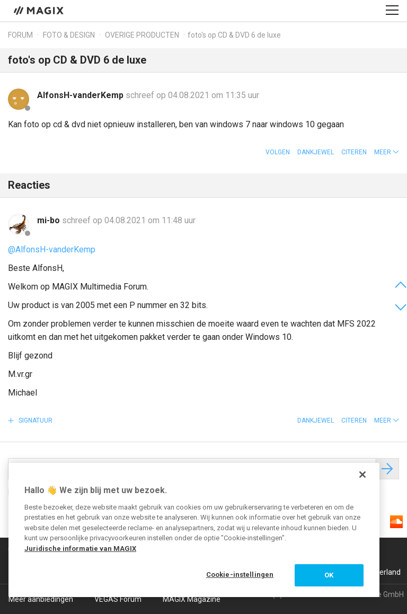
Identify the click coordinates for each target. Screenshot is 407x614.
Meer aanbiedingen (40, 599)
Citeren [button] (354, 152)
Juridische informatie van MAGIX (80, 548)
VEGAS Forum (117, 599)
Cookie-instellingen (239, 574)
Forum (20, 35)
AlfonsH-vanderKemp (81, 95)
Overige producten (142, 35)
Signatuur (34, 420)
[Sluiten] (362, 474)
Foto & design (69, 35)
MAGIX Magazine (191, 599)
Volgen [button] (278, 152)
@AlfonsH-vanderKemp (51, 249)
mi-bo (49, 220)
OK (328, 575)
